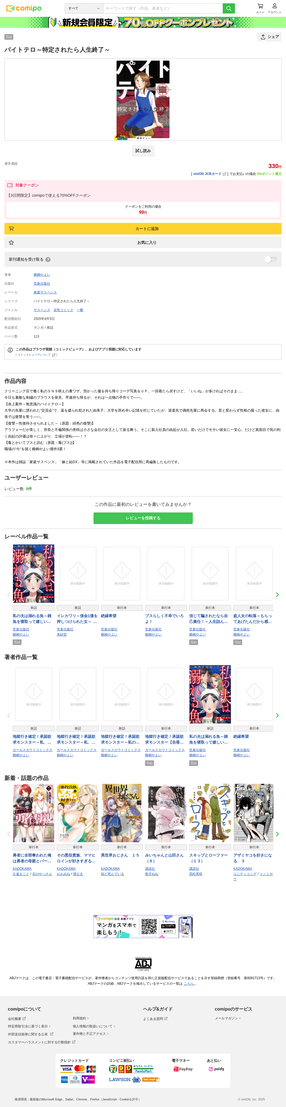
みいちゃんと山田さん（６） (164, 858)
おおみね (63, 874)
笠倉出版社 (42, 283)
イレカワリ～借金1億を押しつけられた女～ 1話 (77, 619)
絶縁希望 (108, 616)
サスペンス (42, 310)
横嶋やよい (42, 275)
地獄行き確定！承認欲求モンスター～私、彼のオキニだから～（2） (33, 739)
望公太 (78, 874)
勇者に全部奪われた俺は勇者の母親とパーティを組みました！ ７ (32, 858)
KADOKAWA (22, 869)
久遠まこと (21, 874)
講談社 (150, 869)
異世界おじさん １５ (120, 855)
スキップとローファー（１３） (208, 858)
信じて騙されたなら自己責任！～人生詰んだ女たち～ (208, 619)
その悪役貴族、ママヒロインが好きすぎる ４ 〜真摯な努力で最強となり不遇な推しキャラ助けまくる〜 (76, 858)
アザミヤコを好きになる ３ (252, 858)
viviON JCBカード (209, 174)
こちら (189, 983)
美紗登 (62, 634)
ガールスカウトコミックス (32, 750)
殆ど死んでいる (112, 874)
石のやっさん (42, 874)
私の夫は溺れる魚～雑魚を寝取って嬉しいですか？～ (32, 619)
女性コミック (63, 310)
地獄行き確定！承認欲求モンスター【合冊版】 (164, 739)
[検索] (229, 8)
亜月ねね (151, 874)
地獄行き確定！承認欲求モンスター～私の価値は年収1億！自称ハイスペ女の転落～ (121, 739)
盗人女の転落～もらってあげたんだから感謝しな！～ (252, 619)
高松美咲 (195, 874)
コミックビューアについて (36, 354)
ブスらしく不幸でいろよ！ (164, 619)
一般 (80, 310)
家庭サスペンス (45, 292)
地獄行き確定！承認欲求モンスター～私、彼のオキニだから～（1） (77, 739)
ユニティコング (244, 874)
